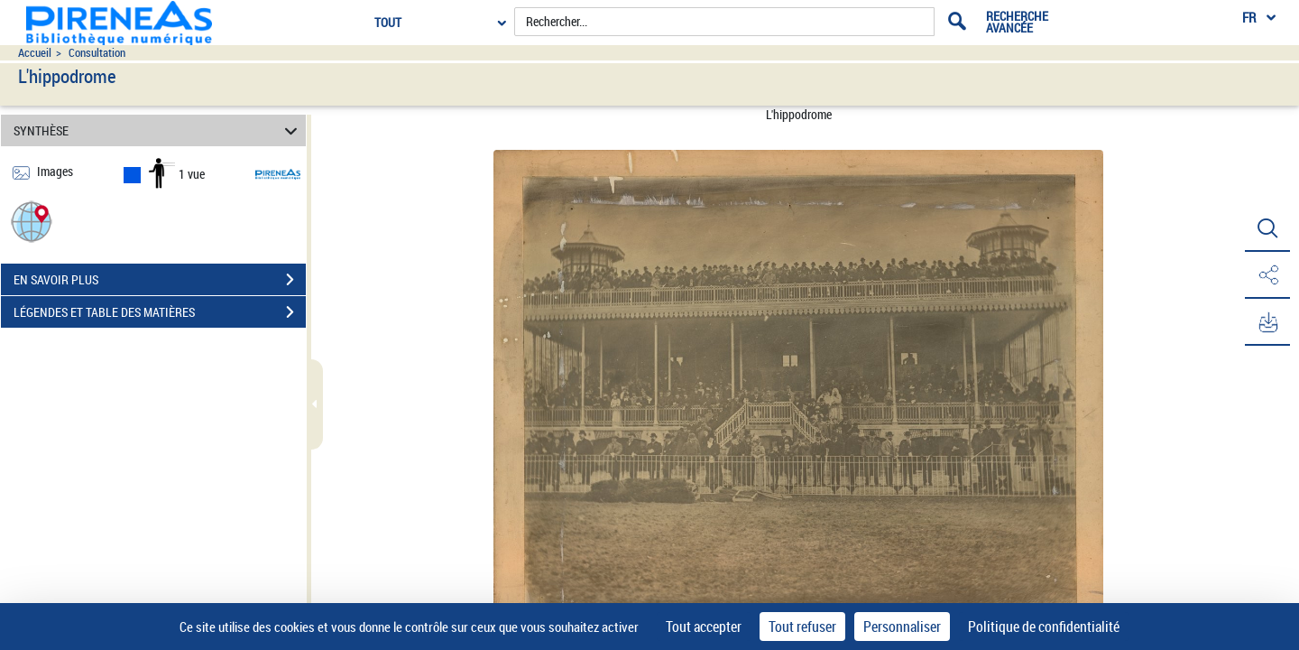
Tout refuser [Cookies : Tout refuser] (802, 626)
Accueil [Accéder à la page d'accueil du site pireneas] (34, 52)
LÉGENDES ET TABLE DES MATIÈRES (160, 312)
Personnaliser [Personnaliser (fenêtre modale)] (902, 626)
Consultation (97, 52)
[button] (31, 220)
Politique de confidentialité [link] (1043, 626)
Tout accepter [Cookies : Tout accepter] (704, 626)
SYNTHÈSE (158, 130)
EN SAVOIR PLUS (160, 279)
